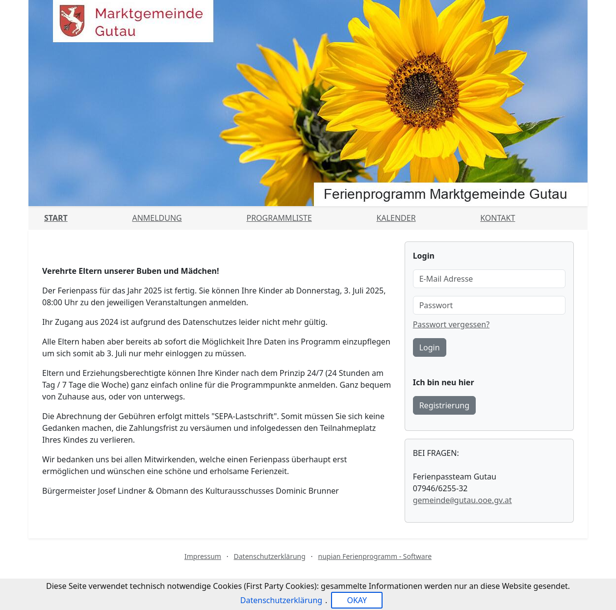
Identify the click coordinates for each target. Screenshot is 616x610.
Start (56, 217)
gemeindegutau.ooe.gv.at (462, 500)
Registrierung (444, 405)
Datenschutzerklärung (270, 556)
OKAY (357, 600)
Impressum (202, 556)
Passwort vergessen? (451, 324)
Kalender (396, 217)
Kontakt (497, 217)
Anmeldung (156, 217)
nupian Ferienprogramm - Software (375, 556)
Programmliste (278, 217)
